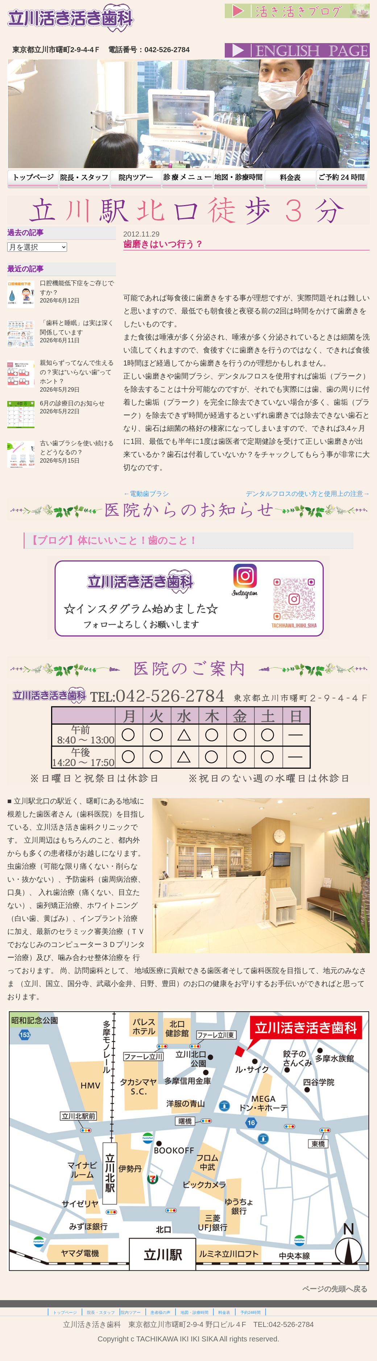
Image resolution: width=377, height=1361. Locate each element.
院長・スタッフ (84, 179)
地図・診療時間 (239, 179)
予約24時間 (342, 179)
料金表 (290, 179)
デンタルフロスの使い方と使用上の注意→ (308, 493)
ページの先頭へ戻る (336, 1289)
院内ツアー (136, 179)
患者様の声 (187, 179)
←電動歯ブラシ (146, 493)
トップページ (33, 179)
